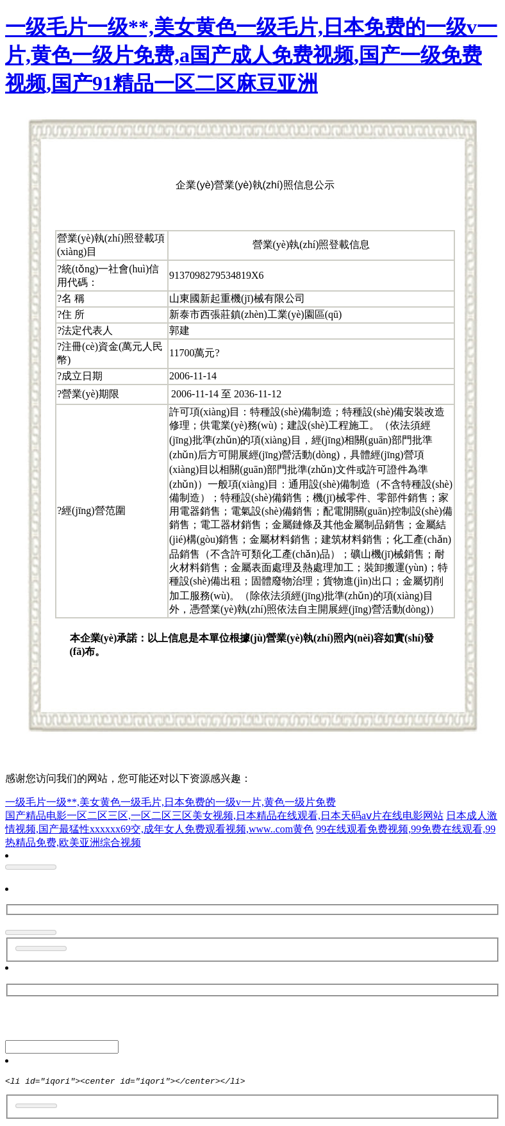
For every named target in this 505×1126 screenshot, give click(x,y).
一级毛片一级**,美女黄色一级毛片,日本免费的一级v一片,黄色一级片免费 (170, 802)
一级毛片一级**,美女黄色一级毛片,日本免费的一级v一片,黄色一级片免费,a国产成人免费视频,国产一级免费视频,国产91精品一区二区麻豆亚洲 (251, 55)
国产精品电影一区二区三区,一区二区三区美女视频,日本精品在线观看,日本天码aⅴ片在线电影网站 (224, 815)
